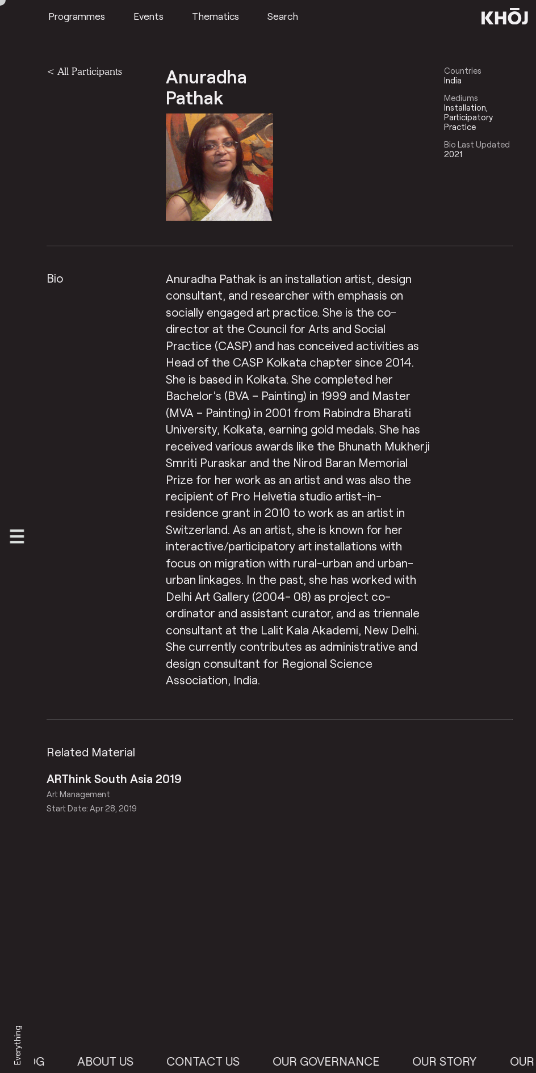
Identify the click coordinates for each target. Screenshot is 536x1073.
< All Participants (84, 71)
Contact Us (212, 1061)
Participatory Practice (468, 122)
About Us (114, 1061)
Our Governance (335, 1061)
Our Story (454, 1061)
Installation (465, 107)
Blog (37, 1061)
